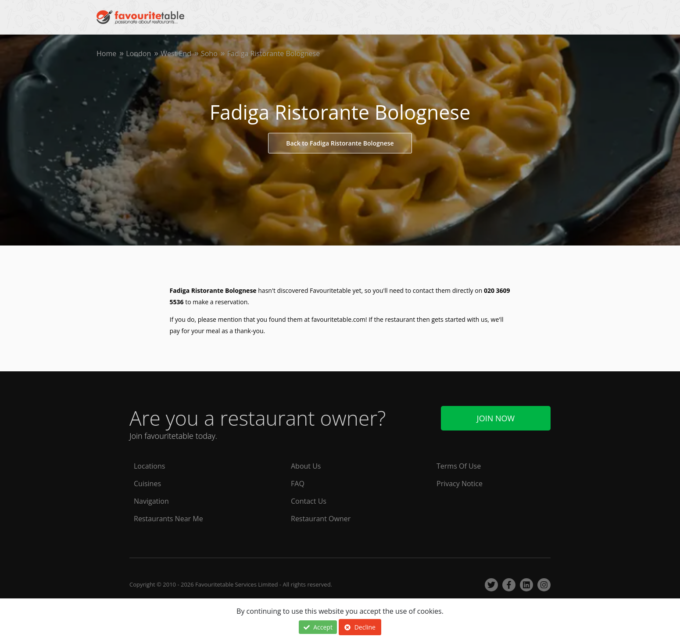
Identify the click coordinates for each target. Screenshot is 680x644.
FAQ (297, 483)
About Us (306, 466)
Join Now (496, 418)
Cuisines (147, 483)
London (138, 53)
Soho (209, 53)
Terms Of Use (459, 466)
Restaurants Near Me (168, 518)
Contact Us (308, 501)
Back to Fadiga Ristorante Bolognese (340, 143)
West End (176, 53)
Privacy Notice (460, 483)
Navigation (151, 501)
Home (106, 53)
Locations (149, 466)
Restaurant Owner (321, 518)
